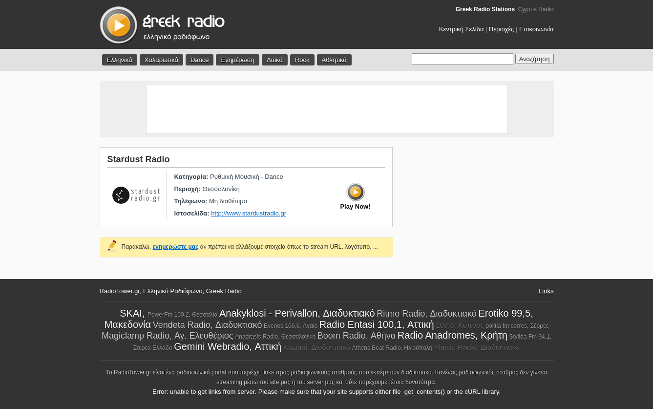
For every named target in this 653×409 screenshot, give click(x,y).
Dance (199, 60)
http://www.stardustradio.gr (248, 213)
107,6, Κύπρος (460, 325)
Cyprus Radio (536, 9)
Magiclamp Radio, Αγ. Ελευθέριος (167, 336)
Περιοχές (501, 29)
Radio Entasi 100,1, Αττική (376, 324)
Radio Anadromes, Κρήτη (452, 335)
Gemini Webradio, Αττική (227, 346)
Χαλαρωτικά (161, 60)
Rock (302, 60)
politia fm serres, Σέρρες (516, 326)
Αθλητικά (334, 60)
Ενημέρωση (237, 60)
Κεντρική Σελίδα (461, 29)
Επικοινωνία (536, 29)
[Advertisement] (327, 109)
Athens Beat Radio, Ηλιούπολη (392, 347)
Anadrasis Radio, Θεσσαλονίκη (275, 336)
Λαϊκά (275, 60)
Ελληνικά (119, 60)
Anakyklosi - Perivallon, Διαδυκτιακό (297, 313)
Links (546, 291)
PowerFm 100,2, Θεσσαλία (182, 314)
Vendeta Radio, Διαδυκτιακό (207, 325)
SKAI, (133, 313)
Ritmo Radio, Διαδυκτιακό (427, 314)
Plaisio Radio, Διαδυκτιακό (477, 347)
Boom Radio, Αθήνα (356, 336)
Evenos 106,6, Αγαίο (290, 326)
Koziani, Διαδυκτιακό (316, 347)
